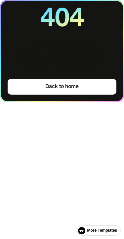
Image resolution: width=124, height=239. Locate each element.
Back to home (62, 86)
